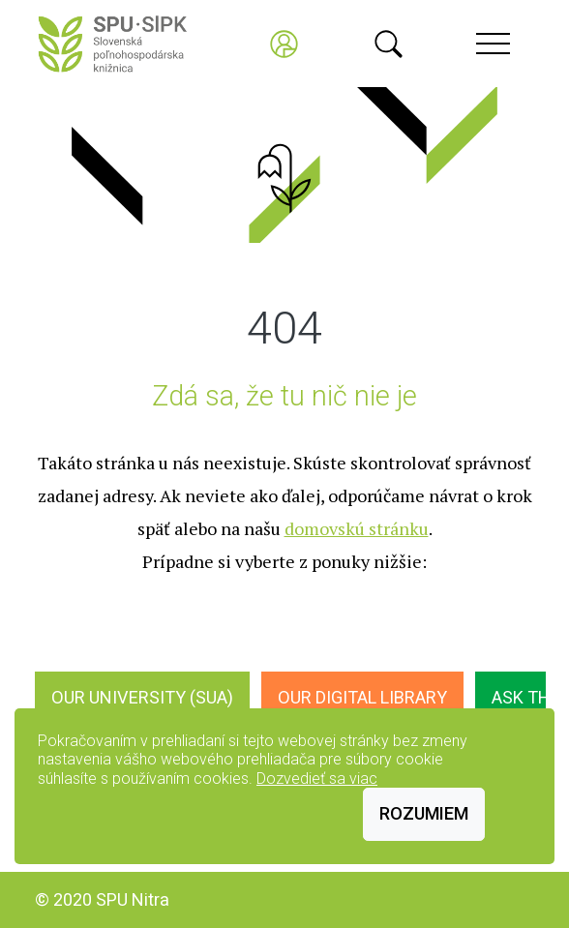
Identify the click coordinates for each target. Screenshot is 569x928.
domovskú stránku (356, 528)
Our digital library (362, 697)
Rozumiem (423, 813)
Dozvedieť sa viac (316, 778)
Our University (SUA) (142, 697)
